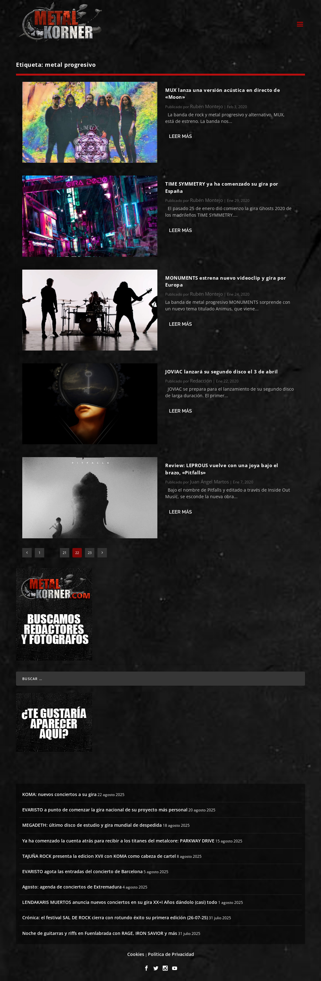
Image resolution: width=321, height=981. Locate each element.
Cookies (135, 953)
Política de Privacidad (171, 953)
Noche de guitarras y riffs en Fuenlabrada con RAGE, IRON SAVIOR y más (99, 932)
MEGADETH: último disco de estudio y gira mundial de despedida (92, 824)
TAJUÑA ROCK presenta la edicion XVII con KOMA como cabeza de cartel (99, 855)
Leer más (180, 135)
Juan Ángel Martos (209, 480)
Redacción (201, 380)
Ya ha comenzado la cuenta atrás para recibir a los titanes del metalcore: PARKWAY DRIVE (118, 840)
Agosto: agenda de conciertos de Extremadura (72, 886)
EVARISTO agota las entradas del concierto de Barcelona (82, 870)
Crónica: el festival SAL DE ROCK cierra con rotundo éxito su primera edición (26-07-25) (115, 917)
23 (90, 551)
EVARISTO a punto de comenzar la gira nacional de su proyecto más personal (104, 809)
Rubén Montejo (206, 105)
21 (64, 551)
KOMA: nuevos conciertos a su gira (59, 793)
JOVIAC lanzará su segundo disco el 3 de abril (221, 370)
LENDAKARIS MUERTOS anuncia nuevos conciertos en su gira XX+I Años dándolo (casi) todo (119, 901)
